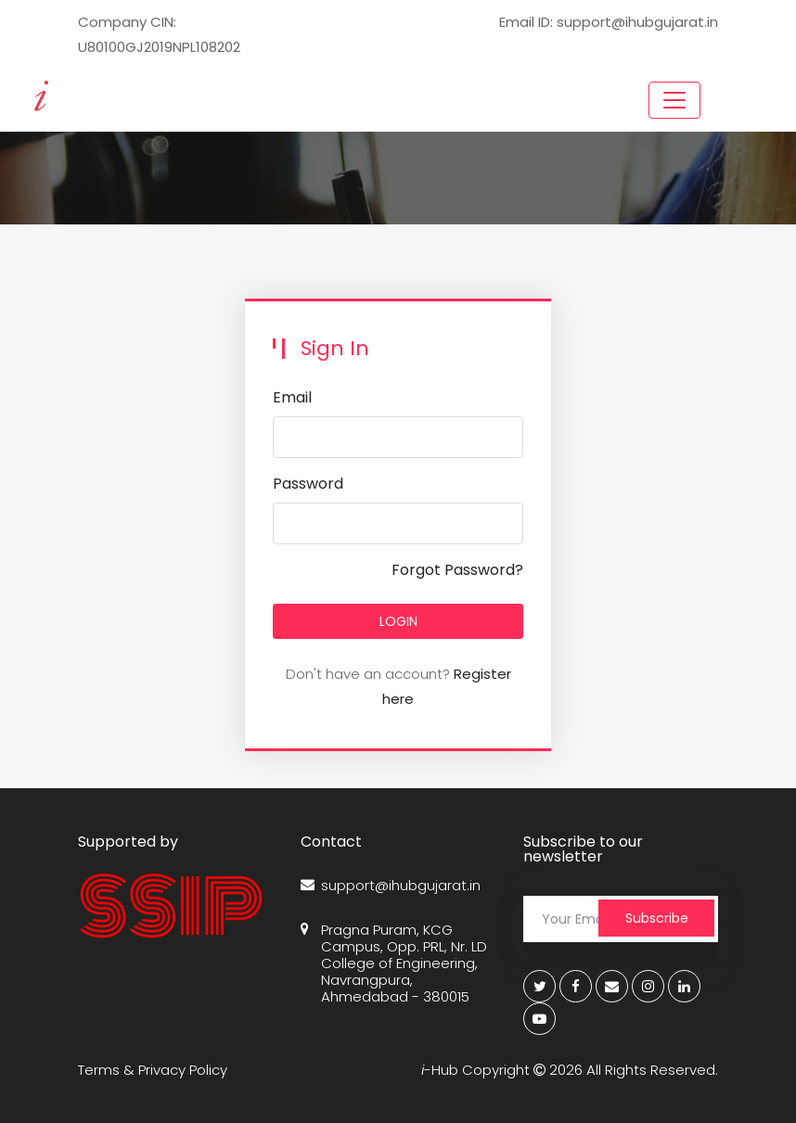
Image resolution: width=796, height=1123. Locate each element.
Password (308, 483)
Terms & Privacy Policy (152, 1069)
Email (292, 397)
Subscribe (656, 918)
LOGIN (398, 621)
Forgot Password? (457, 570)
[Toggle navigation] (674, 100)
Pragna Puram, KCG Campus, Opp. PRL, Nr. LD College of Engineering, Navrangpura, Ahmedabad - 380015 (394, 963)
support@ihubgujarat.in (391, 885)
